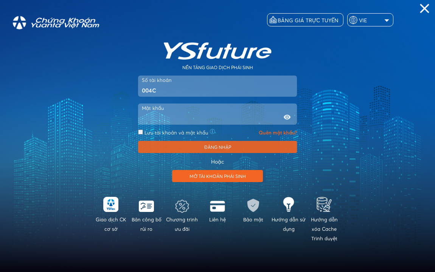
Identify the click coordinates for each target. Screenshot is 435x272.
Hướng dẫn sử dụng (289, 214)
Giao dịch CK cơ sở (111, 214)
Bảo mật (253, 210)
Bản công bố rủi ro (146, 214)
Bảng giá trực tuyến (308, 20)
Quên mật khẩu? (278, 133)
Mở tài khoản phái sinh (218, 176)
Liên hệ (217, 210)
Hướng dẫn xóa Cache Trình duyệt (324, 219)
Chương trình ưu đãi (182, 214)
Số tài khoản (157, 80)
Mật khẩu (153, 108)
